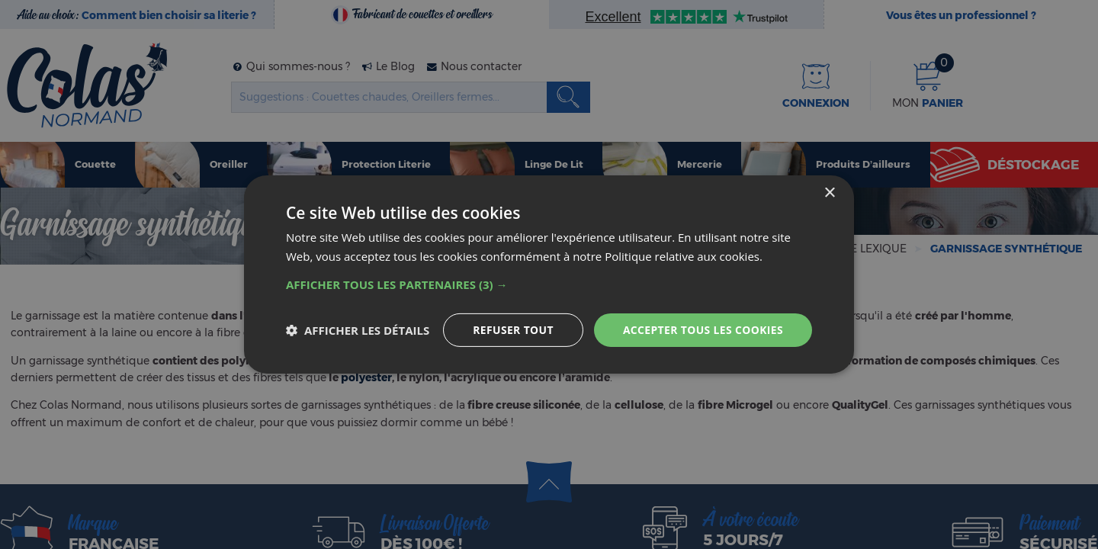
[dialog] (549, 274)
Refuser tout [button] (512, 330)
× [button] (829, 193)
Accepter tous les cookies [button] (702, 330)
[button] (549, 284)
